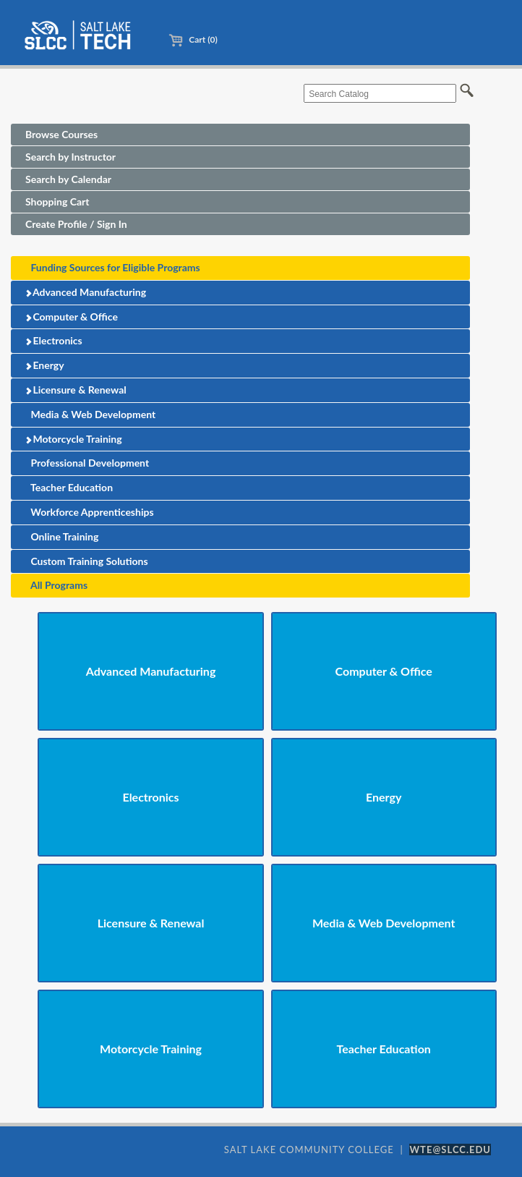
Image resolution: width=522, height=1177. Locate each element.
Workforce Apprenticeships (89, 512)
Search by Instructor (70, 156)
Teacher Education (69, 487)
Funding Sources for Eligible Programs (112, 267)
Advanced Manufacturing (86, 292)
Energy (44, 365)
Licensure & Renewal (76, 389)
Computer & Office (71, 316)
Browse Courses (61, 134)
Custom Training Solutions (86, 561)
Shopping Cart (57, 201)
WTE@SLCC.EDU (450, 1149)
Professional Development (87, 462)
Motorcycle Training (73, 439)
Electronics (53, 340)
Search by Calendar (68, 179)
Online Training (61, 536)
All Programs (56, 585)
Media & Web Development (90, 414)
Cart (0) (192, 39)
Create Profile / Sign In (76, 224)
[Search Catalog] (380, 93)
